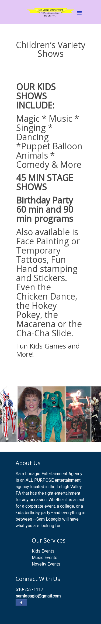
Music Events (44, 557)
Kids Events (43, 551)
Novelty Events (46, 564)
